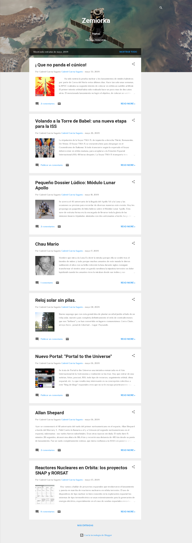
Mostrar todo (128, 51)
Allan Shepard (49, 412)
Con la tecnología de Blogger (96, 535)
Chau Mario (47, 244)
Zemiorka (96, 20)
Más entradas (85, 525)
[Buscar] (161, 8)
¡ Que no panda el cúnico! (60, 64)
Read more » (128, 103)
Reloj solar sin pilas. (55, 300)
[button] (133, 64)
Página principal (96, 40)
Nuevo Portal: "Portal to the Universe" (73, 356)
